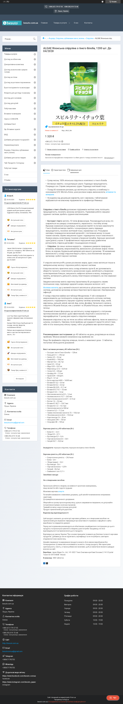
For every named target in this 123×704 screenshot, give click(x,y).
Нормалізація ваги (11, 145)
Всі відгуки (20, 379)
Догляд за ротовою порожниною (17, 82)
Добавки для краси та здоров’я (16, 140)
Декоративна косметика (14, 64)
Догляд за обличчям (12, 59)
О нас (76, 23)
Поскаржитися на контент (57, 702)
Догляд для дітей (11, 103)
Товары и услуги (60, 23)
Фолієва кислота (50, 287)
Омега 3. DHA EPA (11, 119)
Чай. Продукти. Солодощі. (14, 163)
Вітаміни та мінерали (12, 114)
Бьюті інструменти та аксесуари (17, 88)
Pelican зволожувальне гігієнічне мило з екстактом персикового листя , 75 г (19, 332)
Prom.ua (73, 697)
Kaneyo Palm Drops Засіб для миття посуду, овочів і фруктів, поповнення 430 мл (20, 325)
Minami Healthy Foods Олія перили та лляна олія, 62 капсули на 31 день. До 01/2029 (20, 258)
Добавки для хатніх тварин (15, 158)
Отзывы (7, 180)
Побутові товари (10, 168)
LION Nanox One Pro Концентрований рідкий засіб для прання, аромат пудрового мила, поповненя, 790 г (20, 210)
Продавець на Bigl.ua (61, 699)
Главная (44, 23)
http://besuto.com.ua (10, 643)
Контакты (88, 23)
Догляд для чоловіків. (13, 98)
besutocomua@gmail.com (14, 423)
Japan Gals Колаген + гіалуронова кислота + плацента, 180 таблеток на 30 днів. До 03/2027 (20, 250)
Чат (113, 698)
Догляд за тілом (10, 77)
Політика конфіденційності (76, 702)
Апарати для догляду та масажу (17, 93)
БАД (6, 135)
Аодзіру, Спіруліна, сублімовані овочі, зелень (66, 38)
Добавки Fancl (10, 124)
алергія (61, 491)
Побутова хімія (10, 109)
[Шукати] (34, 39)
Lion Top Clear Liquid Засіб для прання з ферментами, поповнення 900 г (20, 318)
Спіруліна (89, 38)
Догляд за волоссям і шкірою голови (15, 71)
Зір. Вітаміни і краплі (12, 129)
